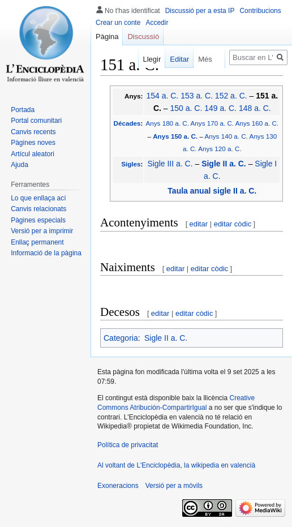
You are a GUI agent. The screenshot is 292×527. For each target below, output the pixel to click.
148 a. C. (255, 108)
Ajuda (19, 165)
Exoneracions (118, 486)
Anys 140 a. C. (226, 136)
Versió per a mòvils (174, 486)
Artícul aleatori (32, 154)
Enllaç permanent (37, 242)
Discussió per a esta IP (200, 11)
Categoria (121, 337)
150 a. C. (186, 108)
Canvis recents (33, 132)
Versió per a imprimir (42, 231)
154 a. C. (162, 95)
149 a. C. (220, 108)
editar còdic (232, 224)
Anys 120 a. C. (219, 148)
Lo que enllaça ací (38, 198)
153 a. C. (197, 95)
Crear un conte (118, 23)
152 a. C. (231, 95)
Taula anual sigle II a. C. (212, 190)
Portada (23, 110)
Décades (127, 123)
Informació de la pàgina (46, 253)
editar (199, 224)
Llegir (146, 59)
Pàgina (107, 36)
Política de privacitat (127, 445)
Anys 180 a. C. (167, 123)
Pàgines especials (38, 220)
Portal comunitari (36, 121)
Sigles (130, 164)
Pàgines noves (33, 143)
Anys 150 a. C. (175, 136)
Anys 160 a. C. (256, 123)
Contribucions (260, 11)
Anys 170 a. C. (212, 123)
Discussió (143, 36)
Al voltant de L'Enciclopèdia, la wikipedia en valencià (176, 465)
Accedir (156, 23)
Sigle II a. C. (223, 163)
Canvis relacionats (38, 209)
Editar (173, 59)
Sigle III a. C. (169, 163)
